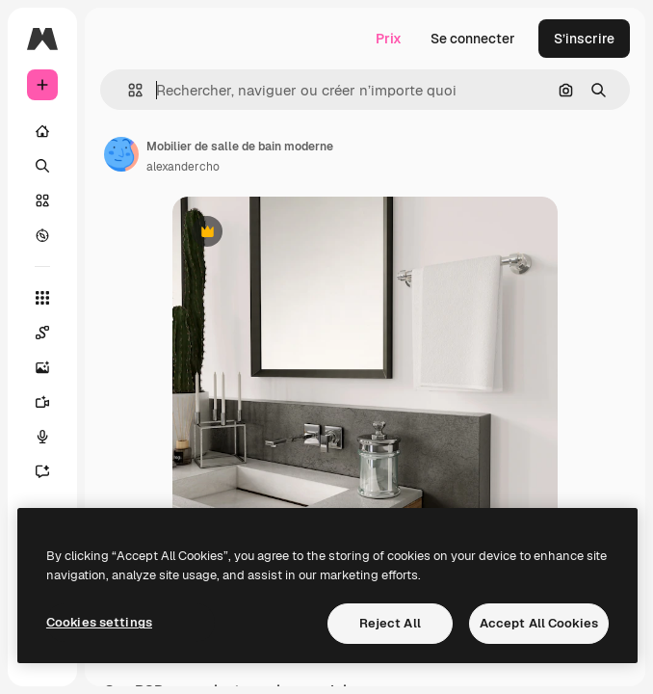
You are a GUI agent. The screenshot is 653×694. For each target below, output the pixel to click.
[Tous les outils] (42, 297)
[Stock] (42, 200)
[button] (127, 90)
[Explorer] (42, 235)
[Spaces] (42, 332)
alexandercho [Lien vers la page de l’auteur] (183, 166)
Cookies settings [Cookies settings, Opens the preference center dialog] (99, 622)
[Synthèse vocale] (42, 436)
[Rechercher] (42, 165)
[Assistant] (42, 471)
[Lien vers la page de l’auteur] (121, 154)
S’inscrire (584, 38)
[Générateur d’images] (42, 367)
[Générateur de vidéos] (42, 402)
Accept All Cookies (539, 623)
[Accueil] (42, 131)
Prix (389, 38)
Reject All (390, 623)
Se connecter (473, 38)
